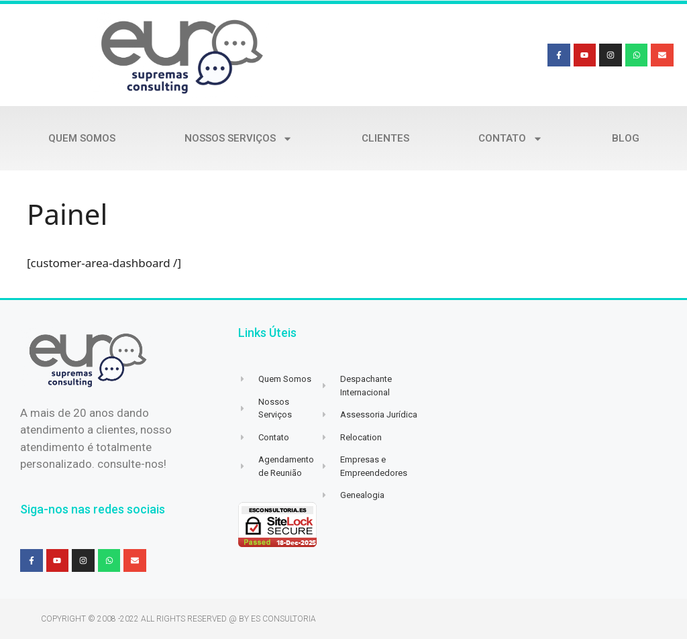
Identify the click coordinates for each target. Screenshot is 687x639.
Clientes (385, 138)
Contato (510, 138)
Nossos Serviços (238, 138)
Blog (625, 138)
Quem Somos (81, 138)
